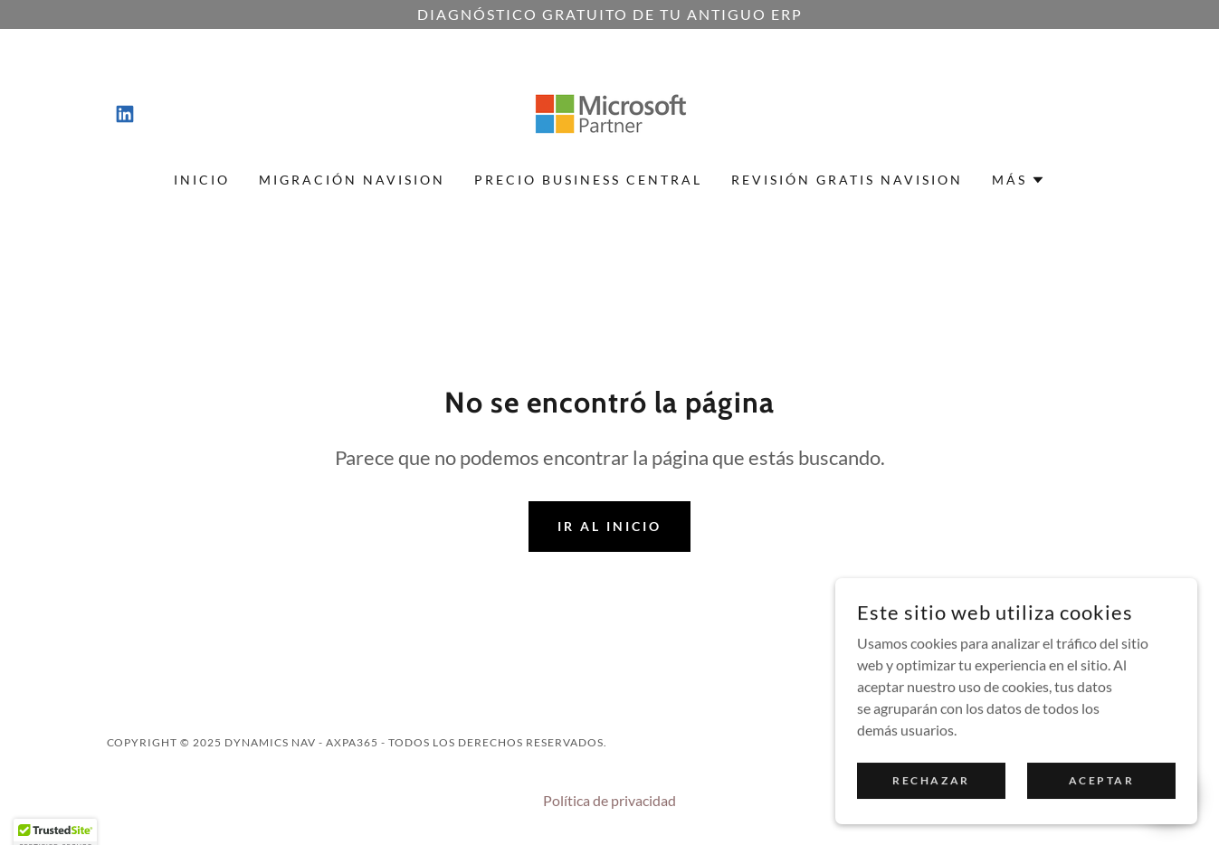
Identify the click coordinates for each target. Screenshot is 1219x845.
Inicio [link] (202, 179)
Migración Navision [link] (352, 179)
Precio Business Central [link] (588, 179)
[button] (1018, 180)
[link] (125, 114)
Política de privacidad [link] (609, 800)
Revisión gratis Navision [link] (847, 179)
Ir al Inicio (609, 526)
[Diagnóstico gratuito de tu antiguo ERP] (609, 14)
